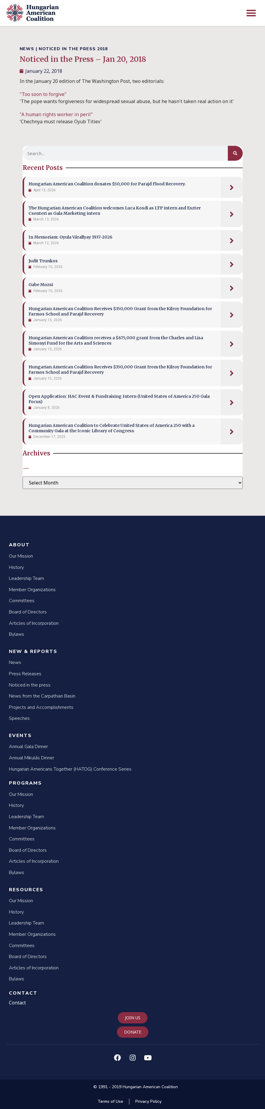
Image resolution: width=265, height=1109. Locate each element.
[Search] (235, 153)
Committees (22, 600)
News (15, 662)
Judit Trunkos (43, 261)
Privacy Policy (148, 1101)
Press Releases (25, 674)
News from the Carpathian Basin (42, 696)
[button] (251, 13)
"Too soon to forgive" (44, 94)
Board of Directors (28, 612)
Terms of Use (110, 1101)
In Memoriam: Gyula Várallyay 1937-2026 (70, 237)
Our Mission (21, 556)
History (16, 567)
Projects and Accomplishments (41, 707)
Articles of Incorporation (34, 623)
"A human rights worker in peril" (56, 114)
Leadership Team (26, 578)
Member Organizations (32, 589)
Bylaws (16, 634)
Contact (23, 993)
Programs (25, 783)
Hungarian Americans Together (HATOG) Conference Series (70, 769)
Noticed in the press (30, 685)
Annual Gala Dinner (28, 746)
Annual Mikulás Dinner (31, 758)
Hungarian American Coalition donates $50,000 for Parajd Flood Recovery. (107, 184)
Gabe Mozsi (41, 284)
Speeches (19, 718)
